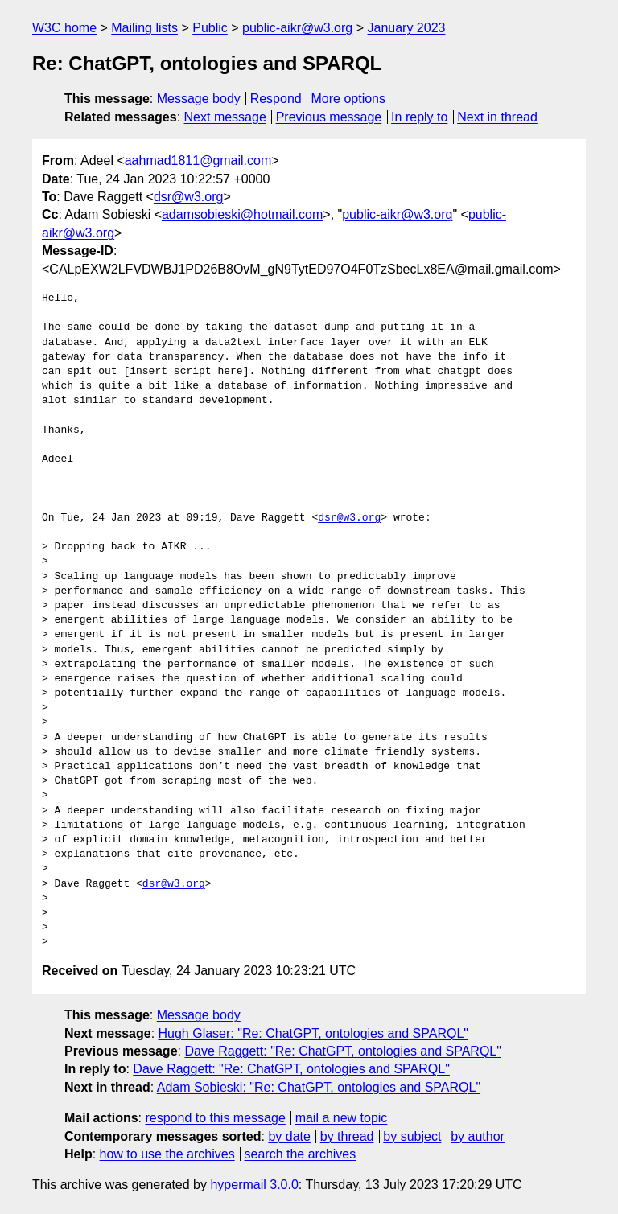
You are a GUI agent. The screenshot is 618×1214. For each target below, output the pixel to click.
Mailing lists (144, 28)
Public (210, 28)
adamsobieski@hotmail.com (242, 214)
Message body (199, 98)
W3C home (64, 28)
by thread (347, 1136)
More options (348, 98)
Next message (225, 117)
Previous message (329, 117)
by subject (412, 1136)
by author (478, 1136)
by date (289, 1136)
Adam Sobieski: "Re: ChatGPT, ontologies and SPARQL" (318, 1087)
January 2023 (406, 28)
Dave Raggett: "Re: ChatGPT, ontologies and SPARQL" (342, 1051)
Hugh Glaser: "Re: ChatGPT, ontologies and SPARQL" (313, 1033)
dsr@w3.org (189, 197)
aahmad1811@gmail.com (198, 160)
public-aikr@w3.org (297, 28)
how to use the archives (167, 1154)
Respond (276, 98)
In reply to (419, 117)
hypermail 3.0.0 (254, 1184)
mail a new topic (341, 1118)
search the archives (300, 1154)
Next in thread (497, 117)
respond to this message (215, 1118)
